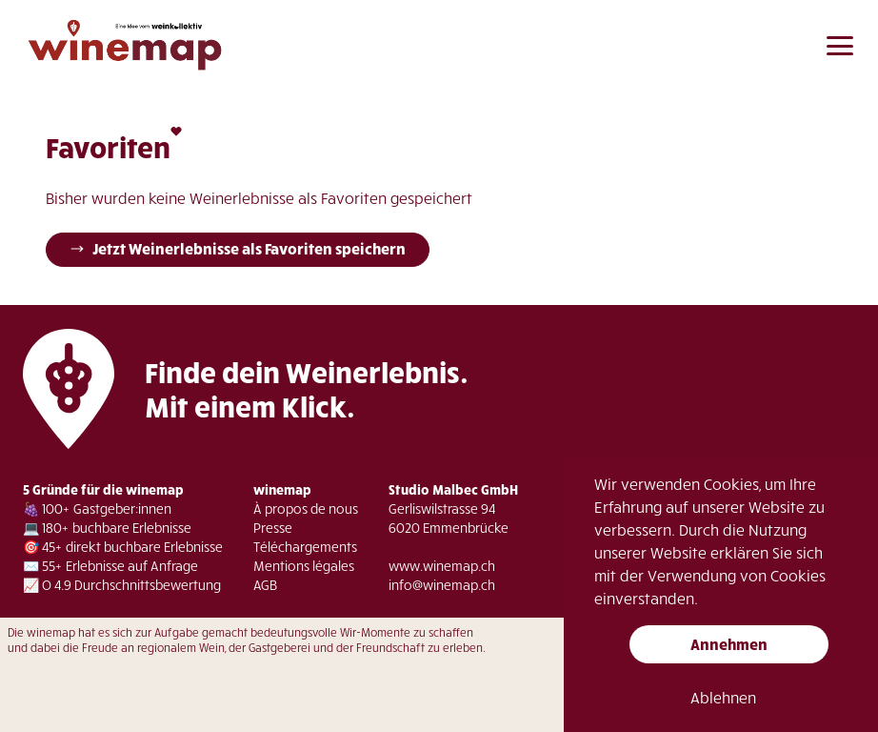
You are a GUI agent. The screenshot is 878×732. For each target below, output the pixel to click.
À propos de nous (305, 508)
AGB (265, 585)
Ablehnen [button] (723, 697)
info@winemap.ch (442, 585)
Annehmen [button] (729, 644)
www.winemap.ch (442, 566)
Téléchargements (305, 547)
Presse (272, 527)
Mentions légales (303, 566)
